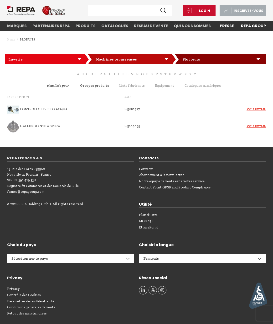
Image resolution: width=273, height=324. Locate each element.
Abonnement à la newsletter (161, 175)
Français (151, 258)
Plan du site (148, 215)
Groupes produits (94, 86)
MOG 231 (146, 221)
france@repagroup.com (25, 192)
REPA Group (253, 26)
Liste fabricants (132, 86)
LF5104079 (132, 126)
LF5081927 (132, 109)
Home (11, 39)
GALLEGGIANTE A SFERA (40, 126)
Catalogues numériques (203, 86)
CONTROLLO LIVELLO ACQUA (43, 109)
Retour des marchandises (27, 313)
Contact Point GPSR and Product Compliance (175, 187)
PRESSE (227, 26)
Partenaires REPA (51, 26)
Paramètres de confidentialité (30, 301)
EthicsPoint (148, 227)
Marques (17, 26)
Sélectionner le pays (29, 258)
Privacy (13, 289)
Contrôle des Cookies (24, 295)
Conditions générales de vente (31, 307)
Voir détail (256, 109)
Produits (86, 26)
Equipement (164, 86)
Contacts (146, 169)
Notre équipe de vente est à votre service (172, 181)
